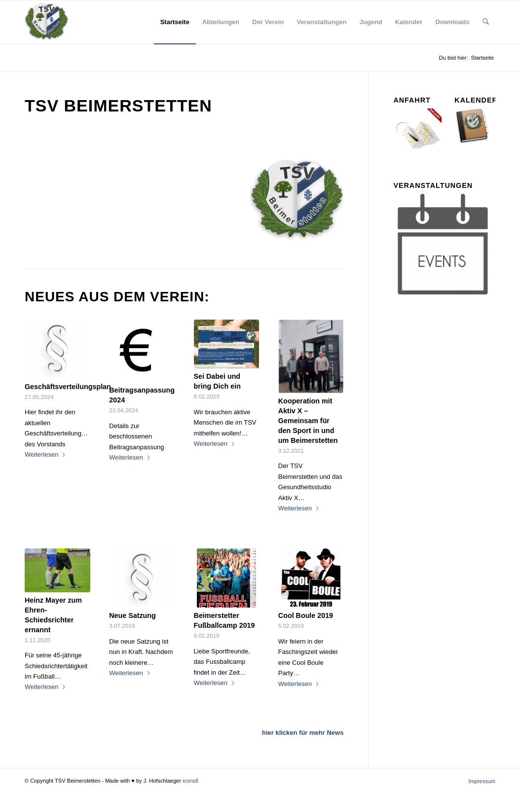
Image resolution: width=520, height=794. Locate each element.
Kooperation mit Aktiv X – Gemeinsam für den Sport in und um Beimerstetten (308, 420)
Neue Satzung (132, 615)
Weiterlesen (45, 454)
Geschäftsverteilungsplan (68, 387)
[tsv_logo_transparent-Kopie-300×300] (46, 22)
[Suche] (485, 22)
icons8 (190, 781)
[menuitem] (175, 22)
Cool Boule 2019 (305, 615)
